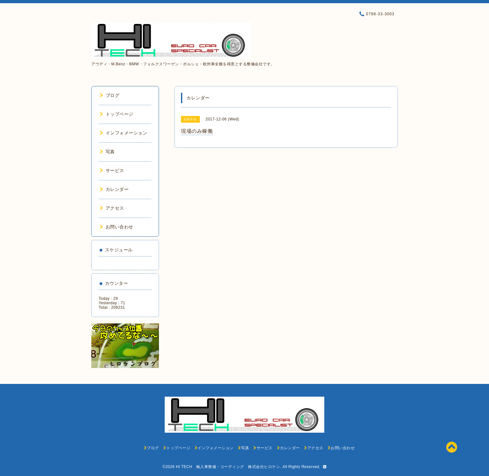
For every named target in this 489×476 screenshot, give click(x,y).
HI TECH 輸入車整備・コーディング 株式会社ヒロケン (228, 467)
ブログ (109, 95)
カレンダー (114, 189)
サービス (112, 170)
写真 (107, 151)
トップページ (116, 114)
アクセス (112, 208)
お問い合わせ (116, 226)
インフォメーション (123, 132)
